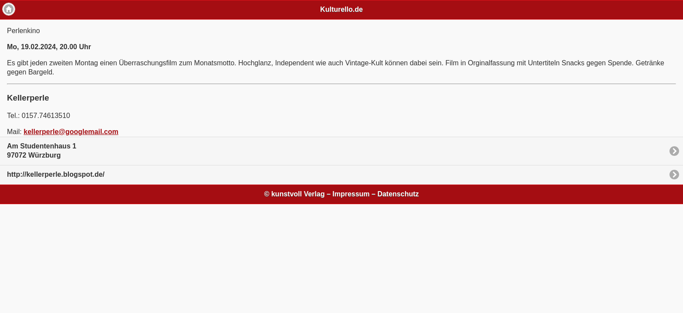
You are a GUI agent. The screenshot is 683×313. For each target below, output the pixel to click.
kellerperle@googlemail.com (71, 131)
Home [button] (8, 9)
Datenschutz (398, 194)
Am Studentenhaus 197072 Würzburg (41, 150)
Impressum (350, 194)
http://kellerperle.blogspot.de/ (56, 174)
